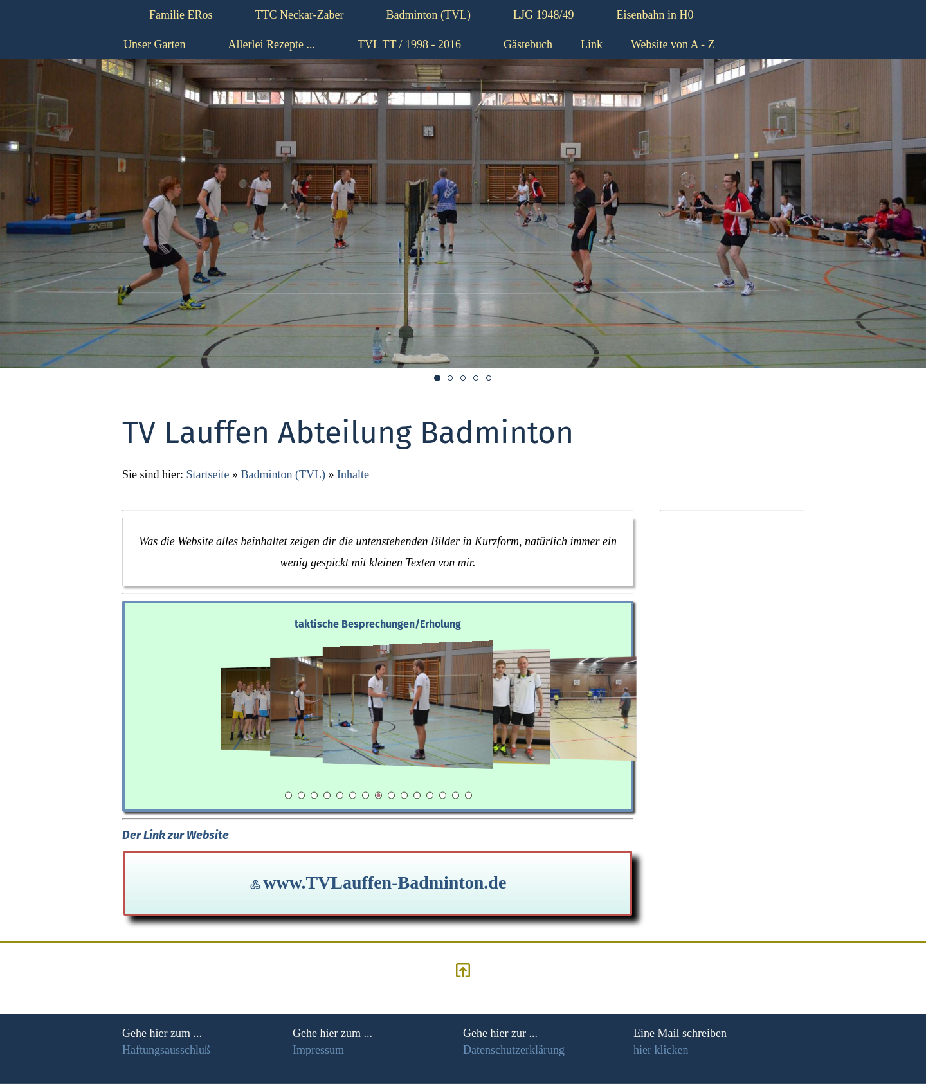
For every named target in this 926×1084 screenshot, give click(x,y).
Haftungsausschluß (166, 1049)
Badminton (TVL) (283, 474)
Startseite (208, 474)
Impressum (318, 1049)
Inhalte (353, 474)
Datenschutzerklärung (514, 1049)
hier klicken (660, 1049)
